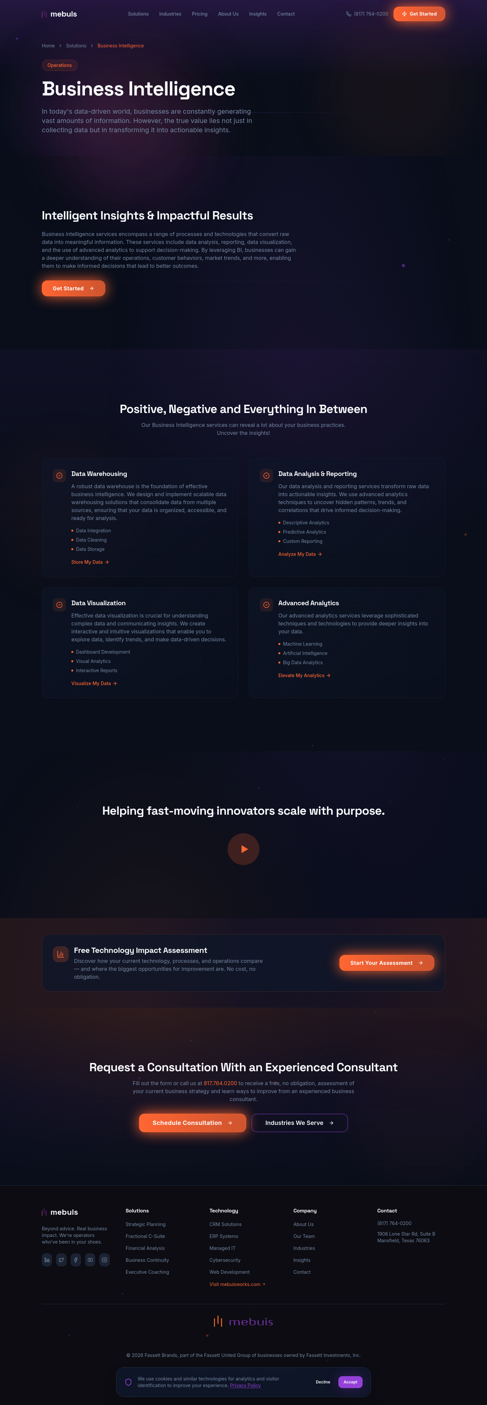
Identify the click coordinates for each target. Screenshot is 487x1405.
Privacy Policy (245, 1385)
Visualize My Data (94, 690)
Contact (286, 14)
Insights (258, 14)
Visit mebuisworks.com (238, 1284)
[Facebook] (76, 1259)
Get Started (419, 14)
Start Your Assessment (386, 963)
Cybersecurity (225, 1260)
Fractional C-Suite (145, 1236)
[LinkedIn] (47, 1259)
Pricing (200, 14)
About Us (228, 14)
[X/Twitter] (61, 1259)
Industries (170, 14)
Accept (350, 1381)
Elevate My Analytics (304, 682)
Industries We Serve (299, 1124)
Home (48, 45)
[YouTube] (90, 1259)
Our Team (304, 1236)
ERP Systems (224, 1236)
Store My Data (90, 568)
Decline (323, 1381)
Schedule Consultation (193, 1124)
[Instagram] (104, 1259)
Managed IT (223, 1248)
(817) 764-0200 (394, 1223)
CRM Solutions (226, 1224)
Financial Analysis (145, 1248)
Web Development (230, 1272)
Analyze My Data (300, 560)
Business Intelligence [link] (121, 45)
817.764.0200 (220, 1084)
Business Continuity (147, 1260)
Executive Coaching (147, 1272)
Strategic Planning (146, 1224)
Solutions (138, 14)
